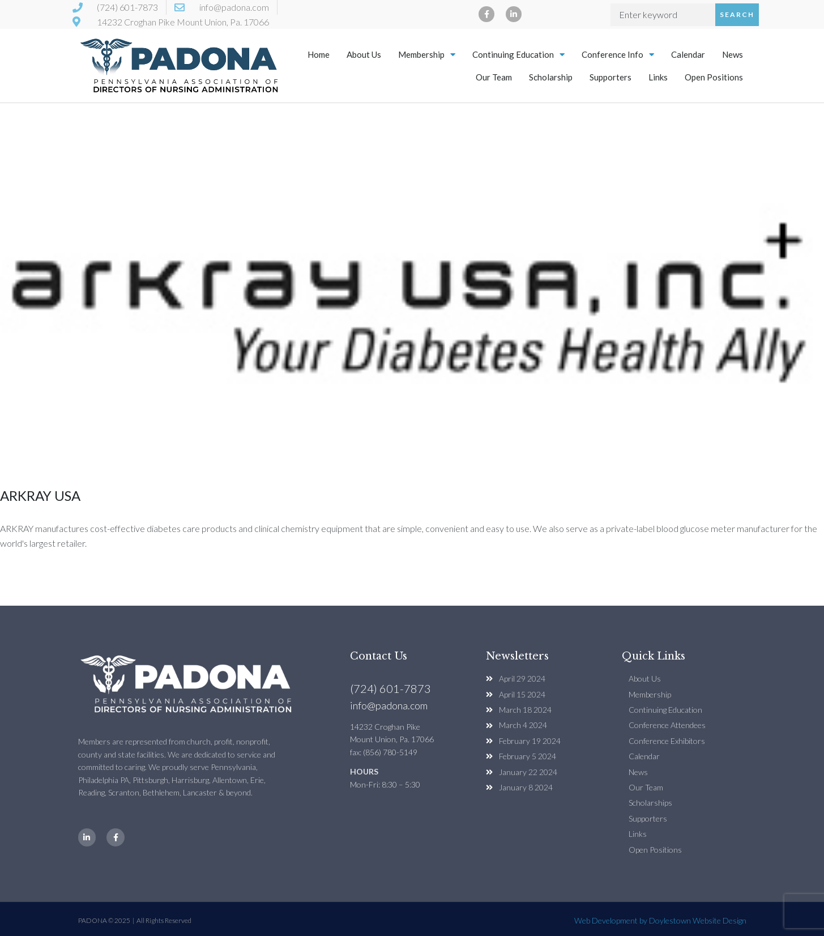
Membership (426, 55)
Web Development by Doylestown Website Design (660, 920)
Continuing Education (518, 55)
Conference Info (618, 55)
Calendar (688, 54)
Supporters (610, 77)
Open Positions (714, 77)
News (732, 54)
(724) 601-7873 (390, 688)
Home (319, 54)
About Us (364, 54)
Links (658, 77)
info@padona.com (389, 705)
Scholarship (551, 77)
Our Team (494, 77)
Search (737, 14)
